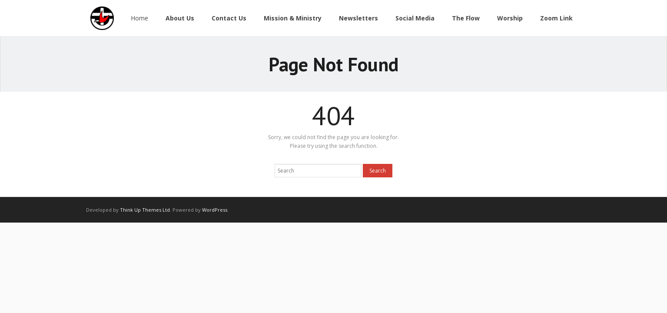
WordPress (214, 209)
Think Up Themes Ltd (145, 209)
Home (139, 18)
